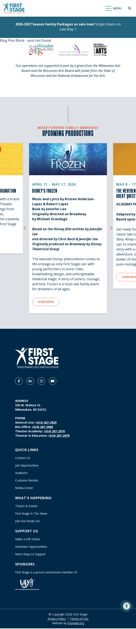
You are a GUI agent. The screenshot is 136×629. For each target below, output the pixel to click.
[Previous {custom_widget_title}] (25, 228)
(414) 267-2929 (46, 423)
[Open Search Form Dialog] (129, 8)
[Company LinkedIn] (30, 381)
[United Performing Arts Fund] (27, 584)
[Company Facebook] (19, 381)
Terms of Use (79, 619)
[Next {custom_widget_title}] (111, 228)
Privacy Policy (57, 619)
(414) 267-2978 (58, 436)
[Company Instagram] (41, 381)
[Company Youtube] (52, 381)
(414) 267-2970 (54, 432)
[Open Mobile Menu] (113, 8)
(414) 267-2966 (42, 427)
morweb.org (76, 624)
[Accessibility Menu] (126, 606)
